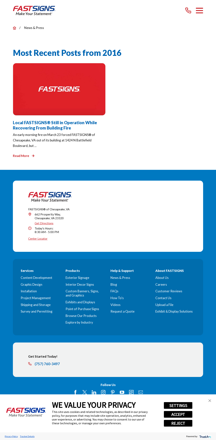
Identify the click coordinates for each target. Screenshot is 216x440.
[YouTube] (122, 392)
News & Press (120, 278)
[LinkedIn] (94, 392)
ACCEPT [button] (178, 414)
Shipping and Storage (36, 305)
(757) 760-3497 (47, 364)
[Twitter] (84, 392)
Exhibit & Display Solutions (174, 311)
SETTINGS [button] (178, 405)
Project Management (36, 298)
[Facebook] (75, 392)
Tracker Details (27, 436)
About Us (162, 278)
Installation (29, 291)
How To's (117, 298)
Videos (115, 305)
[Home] (34, 10)
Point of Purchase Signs (82, 309)
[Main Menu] (199, 10)
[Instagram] (103, 392)
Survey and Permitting (36, 311)
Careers (161, 284)
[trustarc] (205, 436)
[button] (210, 400)
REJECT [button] (178, 423)
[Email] (141, 392)
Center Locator (38, 238)
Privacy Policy (11, 436)
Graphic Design (31, 284)
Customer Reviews (168, 291)
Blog (113, 284)
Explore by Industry (79, 322)
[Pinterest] (112, 392)
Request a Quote (122, 311)
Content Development (36, 278)
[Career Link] (131, 392)
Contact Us (163, 298)
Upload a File (164, 305)
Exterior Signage (77, 278)
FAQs (114, 291)
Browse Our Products (81, 316)
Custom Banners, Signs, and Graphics (82, 293)
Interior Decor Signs (80, 284)
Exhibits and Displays (80, 302)
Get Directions (44, 223)
